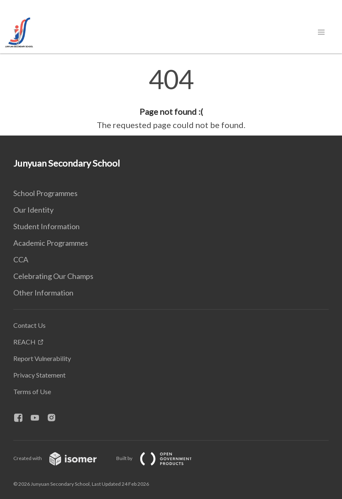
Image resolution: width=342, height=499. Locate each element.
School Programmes (45, 193)
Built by (160, 458)
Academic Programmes (50, 242)
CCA (20, 259)
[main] (171, 98)
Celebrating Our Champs (53, 276)
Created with (61, 458)
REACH (24, 342)
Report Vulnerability (42, 358)
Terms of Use (32, 391)
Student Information (46, 226)
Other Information (43, 292)
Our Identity (33, 209)
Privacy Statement (39, 375)
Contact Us (29, 325)
